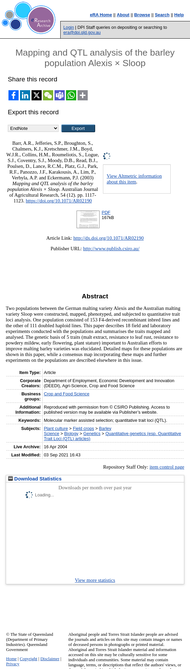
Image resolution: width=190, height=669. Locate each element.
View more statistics (95, 580)
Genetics (92, 433)
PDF (106, 212)
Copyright (28, 658)
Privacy (12, 664)
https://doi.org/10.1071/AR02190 (59, 200)
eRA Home (101, 14)
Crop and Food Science (66, 393)
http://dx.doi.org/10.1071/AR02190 (108, 238)
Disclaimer (49, 658)
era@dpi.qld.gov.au (82, 32)
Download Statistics (35, 478)
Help (179, 14)
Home (11, 658)
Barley (105, 428)
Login (68, 27)
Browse (142, 14)
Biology (71, 433)
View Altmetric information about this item (134, 178)
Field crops (83, 428)
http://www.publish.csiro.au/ (111, 248)
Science (51, 433)
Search (162, 14)
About (123, 14)
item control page (166, 467)
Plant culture (56, 428)
